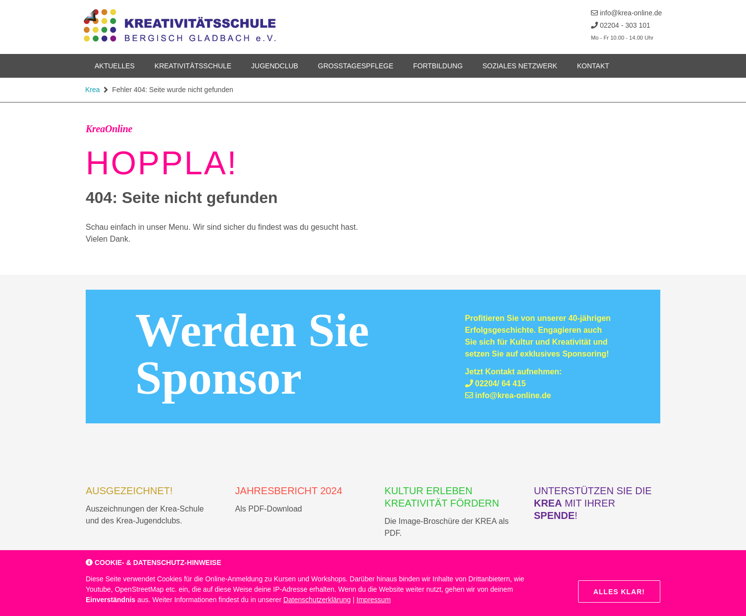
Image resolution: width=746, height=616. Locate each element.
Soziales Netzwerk (519, 66)
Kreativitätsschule (193, 66)
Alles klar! (619, 592)
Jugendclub (274, 66)
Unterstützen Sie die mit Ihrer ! (593, 503)
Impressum (374, 600)
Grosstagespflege (355, 66)
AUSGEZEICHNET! (129, 490)
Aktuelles (115, 66)
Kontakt (593, 66)
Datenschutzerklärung (317, 600)
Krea (92, 90)
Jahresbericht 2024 (288, 490)
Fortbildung (438, 66)
